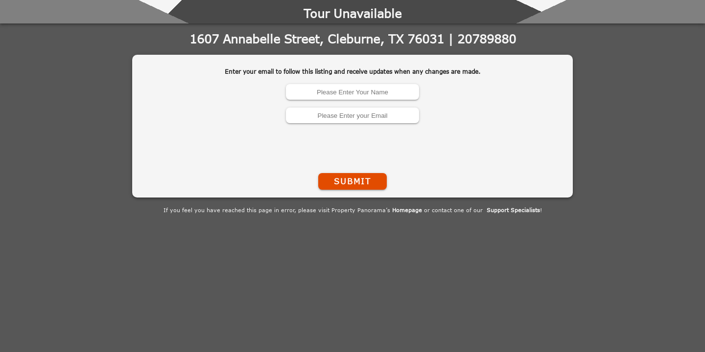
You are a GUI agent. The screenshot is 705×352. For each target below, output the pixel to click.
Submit (352, 181)
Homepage (407, 210)
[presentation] (352, 146)
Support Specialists (513, 210)
